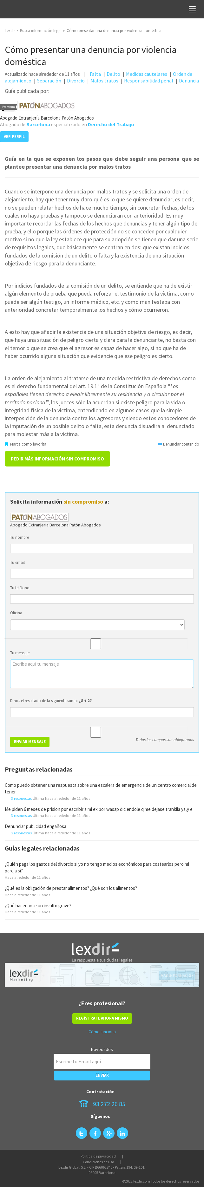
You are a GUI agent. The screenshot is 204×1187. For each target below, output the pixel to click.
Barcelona (38, 124)
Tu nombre (19, 537)
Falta (95, 74)
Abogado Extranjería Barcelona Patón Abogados (47, 118)
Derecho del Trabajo (111, 124)
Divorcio (76, 80)
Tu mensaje (20, 652)
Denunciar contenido (178, 444)
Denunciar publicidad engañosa (35, 826)
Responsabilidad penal (148, 80)
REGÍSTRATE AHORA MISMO (102, 1018)
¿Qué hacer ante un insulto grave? (38, 906)
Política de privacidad (98, 1156)
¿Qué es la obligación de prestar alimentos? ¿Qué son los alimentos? (71, 888)
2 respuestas (21, 832)
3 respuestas (21, 798)
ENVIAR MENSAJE (30, 741)
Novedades (102, 1049)
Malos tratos (104, 80)
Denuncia (189, 80)
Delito (113, 74)
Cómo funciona (102, 1031)
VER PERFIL (14, 136)
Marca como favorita (25, 444)
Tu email (17, 562)
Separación (49, 80)
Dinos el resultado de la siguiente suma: (51, 700)
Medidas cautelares (146, 74)
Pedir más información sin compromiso (57, 459)
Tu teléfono (20, 587)
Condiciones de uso (98, 1161)
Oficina (16, 613)
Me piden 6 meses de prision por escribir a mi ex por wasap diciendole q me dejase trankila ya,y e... (100, 809)
